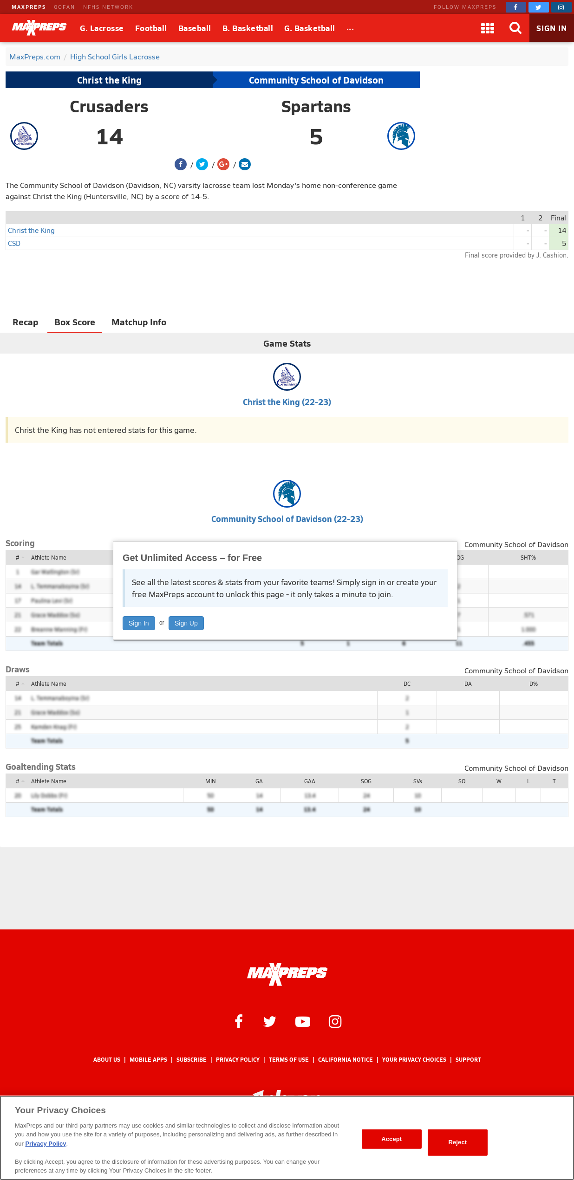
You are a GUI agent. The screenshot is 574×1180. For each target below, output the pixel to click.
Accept (391, 1138)
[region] (287, 1138)
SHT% (528, 557)
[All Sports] (350, 28)
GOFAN (64, 6)
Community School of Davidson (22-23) (287, 518)
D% (533, 683)
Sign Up (186, 623)
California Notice (345, 1060)
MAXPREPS (29, 6)
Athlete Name (48, 557)
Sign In (139, 623)
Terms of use (289, 1060)
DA (468, 683)
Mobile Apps (148, 1060)
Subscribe (191, 1060)
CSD (14, 243)
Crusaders (109, 106)
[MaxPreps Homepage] (287, 974)
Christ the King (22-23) (287, 401)
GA (259, 781)
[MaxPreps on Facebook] (516, 7)
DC (407, 683)
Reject (457, 1142)
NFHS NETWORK (108, 6)
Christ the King (109, 79)
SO (461, 781)
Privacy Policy (238, 1060)
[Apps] (488, 28)
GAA (309, 781)
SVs (417, 781)
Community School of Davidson (316, 79)
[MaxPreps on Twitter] (538, 7)
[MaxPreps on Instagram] (561, 7)
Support (468, 1060)
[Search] (515, 28)
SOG (458, 557)
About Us (106, 1060)
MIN (210, 781)
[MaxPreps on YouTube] (302, 1021)
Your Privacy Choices (414, 1060)
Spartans (316, 106)
